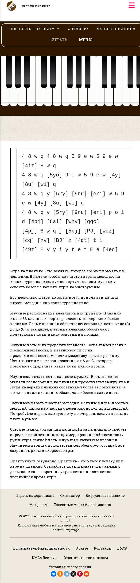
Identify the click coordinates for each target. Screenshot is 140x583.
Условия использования (70, 567)
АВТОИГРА (78, 29)
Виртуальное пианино (105, 495)
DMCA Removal (45, 557)
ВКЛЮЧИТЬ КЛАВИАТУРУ (34, 29)
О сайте (82, 548)
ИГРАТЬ (59, 39)
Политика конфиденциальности (41, 548)
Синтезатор (70, 495)
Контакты (102, 548)
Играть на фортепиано (35, 495)
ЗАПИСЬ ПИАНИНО (116, 29)
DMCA (122, 548)
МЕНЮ (86, 39)
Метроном (38, 504)
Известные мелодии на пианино (82, 504)
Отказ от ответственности (86, 557)
